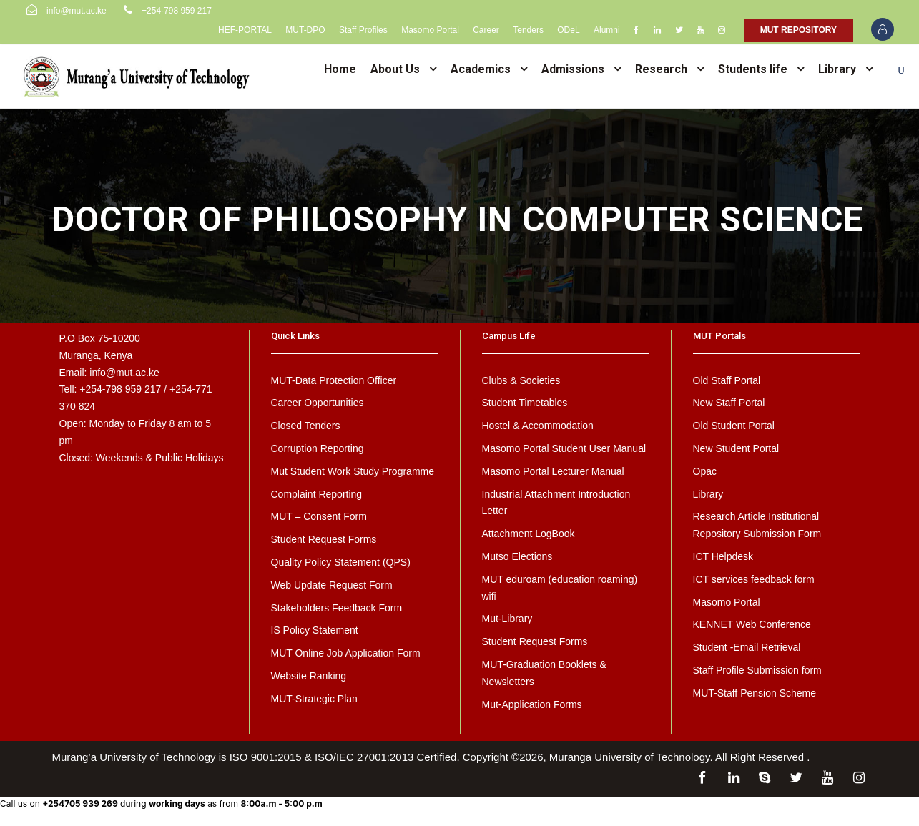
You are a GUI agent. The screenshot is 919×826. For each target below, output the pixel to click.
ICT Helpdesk (723, 556)
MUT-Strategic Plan (314, 698)
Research (661, 69)
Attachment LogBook (528, 533)
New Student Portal (736, 448)
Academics (481, 69)
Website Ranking (309, 676)
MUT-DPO (305, 30)
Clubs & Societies (521, 380)
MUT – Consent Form (319, 516)
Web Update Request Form (332, 585)
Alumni (607, 30)
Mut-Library (507, 618)
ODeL (568, 30)
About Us (395, 69)
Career (486, 30)
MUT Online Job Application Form (346, 653)
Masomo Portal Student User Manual (564, 448)
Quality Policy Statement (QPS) (341, 562)
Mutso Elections (517, 556)
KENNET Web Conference (752, 624)
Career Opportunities (317, 402)
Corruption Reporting (317, 448)
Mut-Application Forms (532, 704)
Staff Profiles (363, 30)
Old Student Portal (734, 425)
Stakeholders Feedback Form (337, 608)
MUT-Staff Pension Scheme (754, 693)
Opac (705, 471)
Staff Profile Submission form (757, 670)
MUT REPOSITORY (798, 30)
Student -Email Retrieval (747, 647)
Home (340, 69)
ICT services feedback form (754, 579)
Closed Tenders (305, 425)
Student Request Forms (324, 539)
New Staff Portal (729, 402)
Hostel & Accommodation (538, 425)
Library (837, 69)
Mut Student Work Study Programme (353, 471)
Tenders (528, 30)
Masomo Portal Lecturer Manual (553, 471)
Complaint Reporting (317, 494)
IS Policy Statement (314, 630)
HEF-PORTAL (245, 30)
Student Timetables (525, 402)
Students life (752, 69)
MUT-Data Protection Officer (334, 380)
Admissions (572, 69)
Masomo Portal (430, 30)
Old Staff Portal (727, 380)
